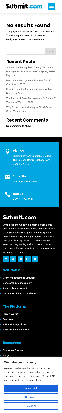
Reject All (31, 405)
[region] (31, 385)
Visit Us (18, 150)
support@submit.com (25, 181)
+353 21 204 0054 (23, 199)
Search (50, 51)
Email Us (19, 176)
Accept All (31, 388)
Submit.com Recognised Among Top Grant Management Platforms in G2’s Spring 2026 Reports (30, 71)
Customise (31, 397)
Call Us (18, 194)
